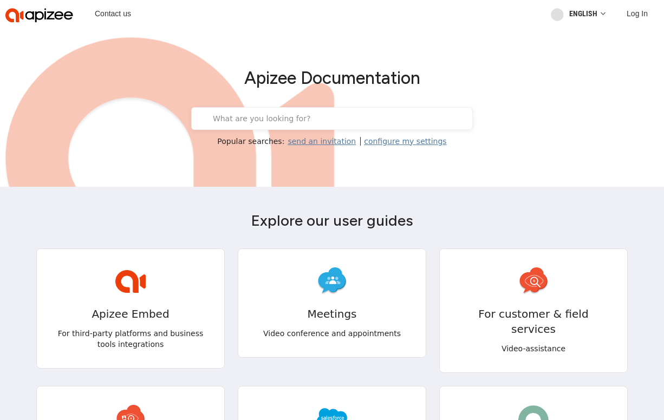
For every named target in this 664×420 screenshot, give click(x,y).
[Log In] (637, 13)
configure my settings (405, 141)
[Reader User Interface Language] (583, 13)
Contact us (113, 13)
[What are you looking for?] (339, 118)
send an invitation (322, 141)
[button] (60, 408)
